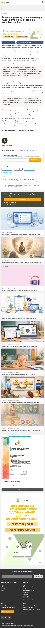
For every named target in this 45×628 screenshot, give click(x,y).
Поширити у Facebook (22, 42)
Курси (2, 590)
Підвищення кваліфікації (7, 585)
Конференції (4, 588)
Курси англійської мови (29, 600)
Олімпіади (26, 596)
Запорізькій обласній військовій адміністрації (15, 52)
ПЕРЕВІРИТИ (38, 576)
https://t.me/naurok (28, 150)
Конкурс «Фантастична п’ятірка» (32, 609)
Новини (5, 13)
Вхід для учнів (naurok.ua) (30, 606)
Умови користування (15, 625)
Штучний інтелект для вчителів (31, 598)
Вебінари (3, 587)
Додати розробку (22, 489)
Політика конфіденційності (27, 625)
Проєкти (25, 592)
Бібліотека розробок (28, 587)
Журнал (25, 585)
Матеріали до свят (28, 607)
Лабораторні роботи (28, 590)
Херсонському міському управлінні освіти (26, 50)
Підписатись (35, 160)
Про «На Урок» (4, 606)
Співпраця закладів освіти (8, 607)
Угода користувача (5, 625)
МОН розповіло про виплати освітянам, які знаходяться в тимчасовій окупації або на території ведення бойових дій (21, 180)
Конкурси (25, 594)
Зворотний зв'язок (7, 612)
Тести (24, 588)
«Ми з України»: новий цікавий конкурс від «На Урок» (20, 183)
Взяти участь (22, 199)
